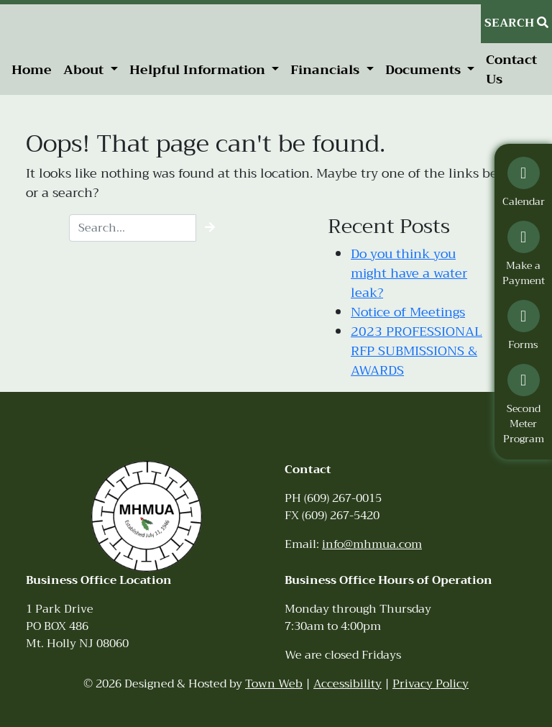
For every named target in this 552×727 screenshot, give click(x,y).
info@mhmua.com (372, 544)
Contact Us (511, 69)
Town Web (274, 684)
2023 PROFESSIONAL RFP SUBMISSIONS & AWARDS (416, 351)
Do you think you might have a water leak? (409, 273)
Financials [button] (326, 69)
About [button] (85, 69)
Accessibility (347, 684)
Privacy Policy (430, 684)
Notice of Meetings (408, 312)
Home (32, 69)
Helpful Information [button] (199, 69)
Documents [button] (424, 69)
